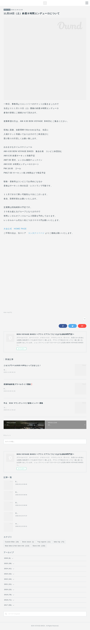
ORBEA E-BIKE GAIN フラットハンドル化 (31, 503)
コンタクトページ (36, 233)
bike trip (7, 9)
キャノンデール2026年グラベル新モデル (29, 524)
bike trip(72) (8, 312)
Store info (39, 546)
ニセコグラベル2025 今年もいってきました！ (22, 365)
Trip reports (44, 542)
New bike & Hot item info (17, 546)
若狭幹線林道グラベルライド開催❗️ (18, 384)
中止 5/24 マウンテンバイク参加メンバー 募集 (23, 403)
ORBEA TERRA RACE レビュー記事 (28, 513)
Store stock (28, 542)
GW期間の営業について (23, 492)
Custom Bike (12, 542)
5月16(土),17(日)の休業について (27, 482)
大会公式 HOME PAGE (15, 229)
